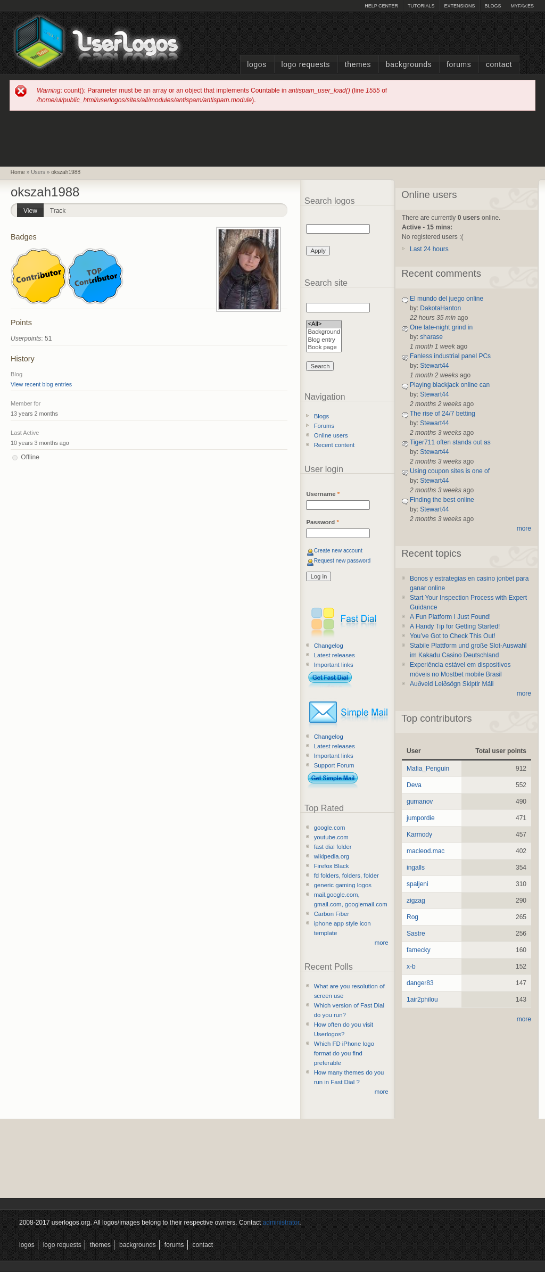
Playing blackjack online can (450, 385)
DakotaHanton (440, 308)
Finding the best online (442, 499)
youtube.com (331, 837)
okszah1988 (65, 172)
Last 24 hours (429, 249)
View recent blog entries (41, 384)
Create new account (338, 551)
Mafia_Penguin (428, 768)
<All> (324, 324)
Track (58, 210)
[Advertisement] (272, 138)
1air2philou (422, 999)
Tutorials (421, 6)
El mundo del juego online (446, 298)
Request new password (342, 561)
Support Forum (334, 765)
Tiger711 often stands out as (450, 442)
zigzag (416, 900)
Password (322, 522)
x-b (411, 966)
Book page (324, 348)
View (33, 208)
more (382, 942)
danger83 (420, 983)
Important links (333, 665)
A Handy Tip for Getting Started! (455, 626)
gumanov (420, 801)
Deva (414, 785)
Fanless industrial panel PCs (450, 356)
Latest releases (334, 655)
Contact (499, 65)
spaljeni (417, 884)
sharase (431, 337)
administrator (281, 1222)
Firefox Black (331, 866)
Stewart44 (434, 365)
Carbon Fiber (331, 914)
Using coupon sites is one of (450, 471)
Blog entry (324, 340)
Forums (459, 65)
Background (324, 332)
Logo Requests (305, 65)
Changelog (328, 645)
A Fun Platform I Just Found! (450, 617)
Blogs (492, 6)
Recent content (334, 445)
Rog (412, 917)
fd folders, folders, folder (346, 875)
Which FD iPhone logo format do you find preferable (344, 1053)
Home (18, 172)
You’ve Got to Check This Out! (453, 636)
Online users (331, 435)
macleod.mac (425, 851)
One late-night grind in (441, 327)
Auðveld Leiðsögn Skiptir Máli (451, 684)
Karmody (419, 834)
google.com (329, 827)
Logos (256, 65)
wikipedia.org (331, 856)
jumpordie (421, 818)
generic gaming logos (342, 885)
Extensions (459, 6)
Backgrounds (409, 65)
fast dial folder (333, 847)
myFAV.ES (522, 6)
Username (323, 494)
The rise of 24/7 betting (442, 413)
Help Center (381, 6)
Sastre (416, 933)
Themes (358, 65)
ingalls (416, 867)
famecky (419, 950)
